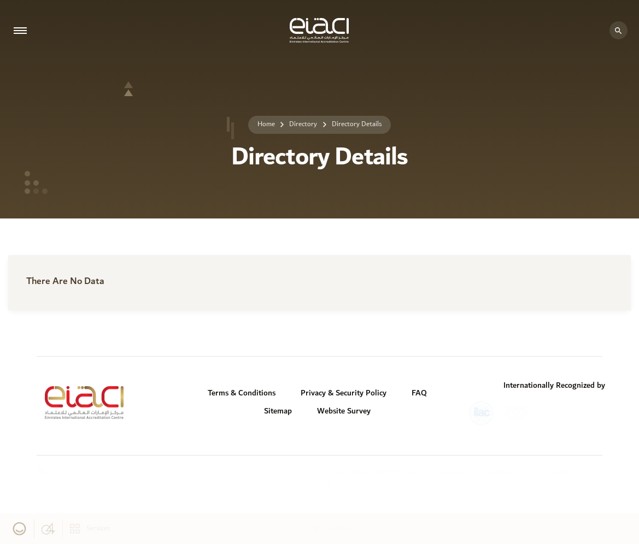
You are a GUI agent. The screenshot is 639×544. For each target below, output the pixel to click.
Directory (303, 124)
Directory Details (357, 124)
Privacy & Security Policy (343, 393)
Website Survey (344, 411)
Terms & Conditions (241, 393)
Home (266, 124)
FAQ (419, 393)
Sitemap (278, 411)
